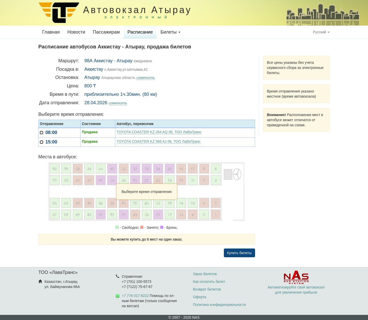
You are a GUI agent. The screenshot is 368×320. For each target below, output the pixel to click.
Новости (76, 32)
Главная (51, 32)
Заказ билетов (205, 274)
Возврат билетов (207, 289)
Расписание (140, 32)
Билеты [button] (170, 32)
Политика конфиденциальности (219, 305)
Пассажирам (106, 32)
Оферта (199, 297)
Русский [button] (321, 32)
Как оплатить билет (209, 282)
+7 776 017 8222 (135, 296)
